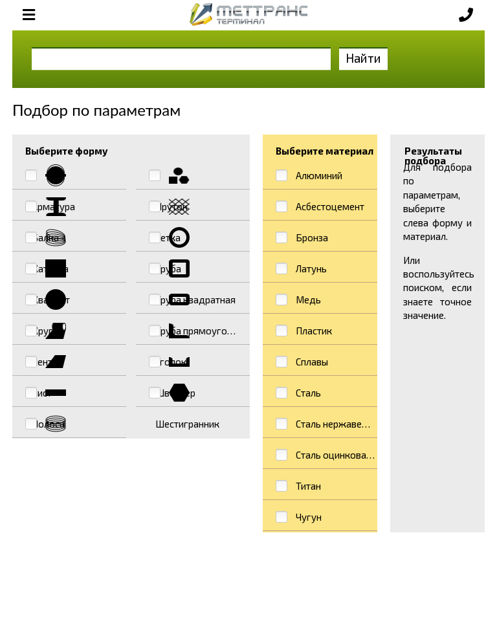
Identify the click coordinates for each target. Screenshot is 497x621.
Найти (363, 57)
